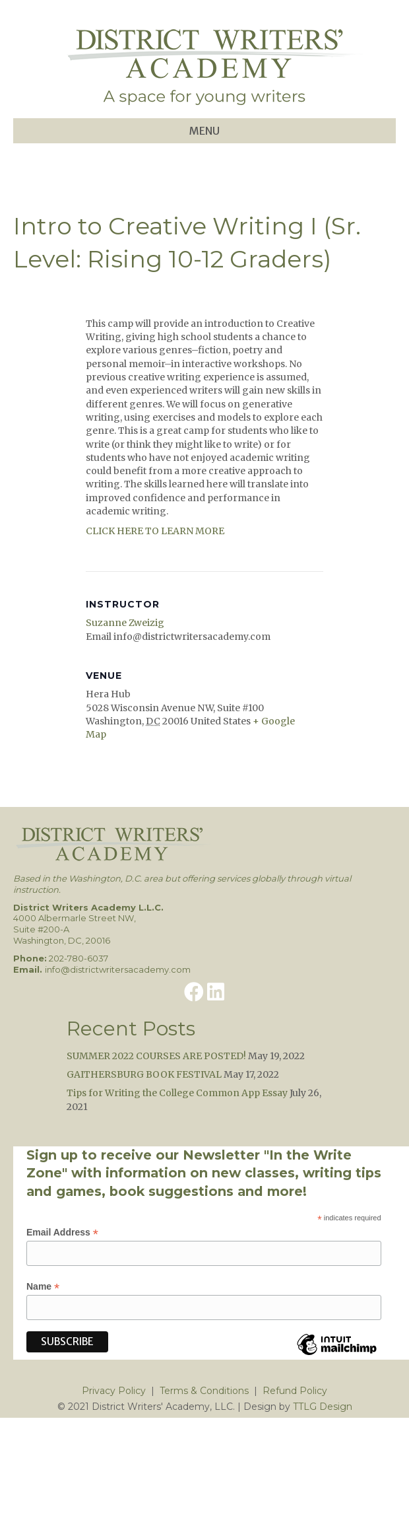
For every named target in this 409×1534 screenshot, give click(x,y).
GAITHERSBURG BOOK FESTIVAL (144, 1074)
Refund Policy (295, 1391)
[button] (194, 992)
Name (42, 1286)
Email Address (62, 1232)
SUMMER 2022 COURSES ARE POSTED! (156, 1056)
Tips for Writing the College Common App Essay (177, 1093)
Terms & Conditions (204, 1391)
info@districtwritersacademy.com (118, 969)
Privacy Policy (114, 1391)
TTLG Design (322, 1406)
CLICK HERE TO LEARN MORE (155, 531)
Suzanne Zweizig (125, 623)
